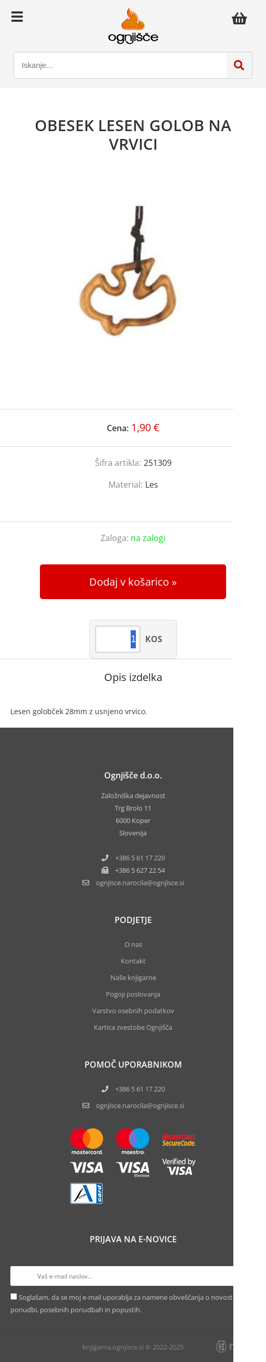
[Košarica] (242, 18)
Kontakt (133, 961)
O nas (133, 944)
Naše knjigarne (133, 977)
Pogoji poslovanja (133, 994)
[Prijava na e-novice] (246, 1276)
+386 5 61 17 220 (140, 857)
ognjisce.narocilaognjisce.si (140, 882)
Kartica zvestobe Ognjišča (133, 1027)
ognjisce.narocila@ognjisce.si (140, 1105)
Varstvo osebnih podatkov (133, 1010)
